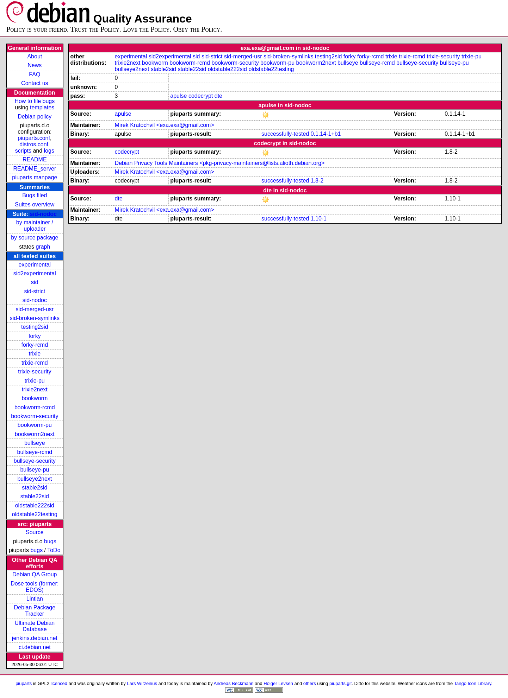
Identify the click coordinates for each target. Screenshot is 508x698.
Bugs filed (34, 195)
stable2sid (34, 488)
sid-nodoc (43, 214)
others (309, 683)
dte (218, 96)
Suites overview (34, 204)
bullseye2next (34, 479)
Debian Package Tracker (34, 610)
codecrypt (200, 96)
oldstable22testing (34, 514)
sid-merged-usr (35, 309)
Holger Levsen (278, 683)
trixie (35, 354)
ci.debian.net (35, 647)
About (34, 56)
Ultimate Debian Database (34, 626)
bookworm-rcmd (34, 407)
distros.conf (33, 144)
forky (35, 336)
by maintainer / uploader (34, 225)
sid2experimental (34, 273)
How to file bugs (34, 101)
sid (34, 282)
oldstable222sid (34, 505)
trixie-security (34, 371)
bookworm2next (35, 434)
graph (43, 247)
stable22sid (34, 496)
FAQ (34, 74)
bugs (50, 541)
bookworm (34, 398)
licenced (59, 683)
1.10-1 (319, 219)
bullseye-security (35, 461)
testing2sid (34, 327)
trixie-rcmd (34, 363)
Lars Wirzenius (142, 683)
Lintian (34, 599)
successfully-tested (285, 134)
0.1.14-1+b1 (326, 134)
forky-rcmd (34, 345)
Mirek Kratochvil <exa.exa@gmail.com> (164, 125)
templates (42, 107)
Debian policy (34, 117)
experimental (35, 265)
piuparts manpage (34, 177)
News (34, 65)
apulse (178, 96)
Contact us (34, 83)
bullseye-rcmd (34, 452)
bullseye (34, 443)
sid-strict (34, 291)
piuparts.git (340, 683)
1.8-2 (317, 181)
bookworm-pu (35, 425)
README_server (34, 169)
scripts (23, 151)
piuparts (24, 683)
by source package (34, 238)
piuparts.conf (34, 138)
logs (49, 151)
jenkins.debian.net (34, 638)
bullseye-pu (34, 470)
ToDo (53, 550)
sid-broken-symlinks (35, 318)
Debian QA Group (34, 574)
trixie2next (35, 389)
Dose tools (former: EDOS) (34, 587)
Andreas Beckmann (234, 683)
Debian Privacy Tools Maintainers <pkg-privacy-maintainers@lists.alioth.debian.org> (220, 163)
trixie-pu (35, 381)
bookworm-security (34, 416)
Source (35, 532)
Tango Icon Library (472, 683)
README (35, 159)
